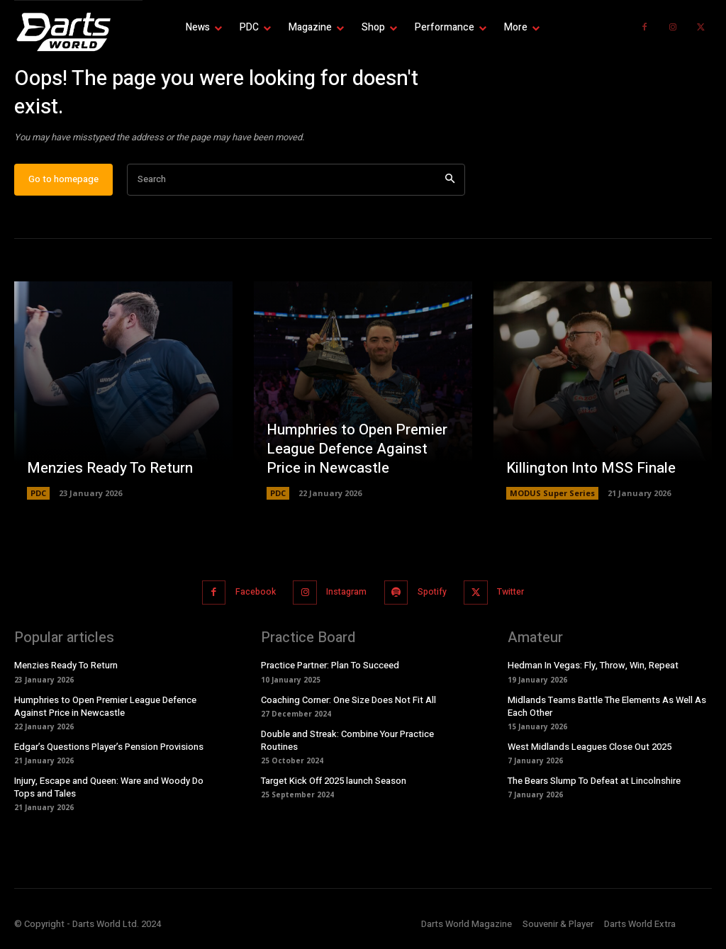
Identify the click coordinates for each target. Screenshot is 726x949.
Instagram (343, 600)
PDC (38, 502)
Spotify (433, 600)
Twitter (517, 600)
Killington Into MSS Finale (588, 477)
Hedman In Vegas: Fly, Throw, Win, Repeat (593, 672)
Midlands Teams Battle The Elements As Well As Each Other (607, 713)
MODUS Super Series (552, 502)
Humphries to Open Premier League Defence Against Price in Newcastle (363, 459)
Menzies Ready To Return (108, 477)
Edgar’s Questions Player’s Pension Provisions (108, 753)
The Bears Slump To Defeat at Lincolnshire (594, 787)
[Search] (450, 189)
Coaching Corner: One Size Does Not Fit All (348, 706)
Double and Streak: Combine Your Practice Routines (347, 747)
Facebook (248, 600)
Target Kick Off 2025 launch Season (333, 787)
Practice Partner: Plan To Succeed (330, 672)
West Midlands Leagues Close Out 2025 (589, 753)
